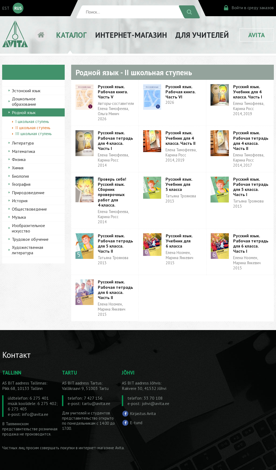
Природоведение (28, 192)
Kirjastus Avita (143, 413)
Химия (17, 167)
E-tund (136, 422)
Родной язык (24, 112)
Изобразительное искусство (28, 228)
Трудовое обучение (30, 239)
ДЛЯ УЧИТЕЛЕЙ (202, 35)
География (21, 184)
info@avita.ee (35, 414)
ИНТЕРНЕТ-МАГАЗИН (131, 35)
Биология (20, 176)
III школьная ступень (33, 133)
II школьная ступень (32, 127)
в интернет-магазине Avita (100, 447)
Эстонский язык (26, 90)
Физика (19, 159)
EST (5, 8)
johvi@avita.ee (155, 403)
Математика (23, 151)
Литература (23, 143)
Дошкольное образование (24, 101)
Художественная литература (27, 250)
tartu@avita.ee (96, 403)
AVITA (256, 35)
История (19, 200)
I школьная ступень (32, 121)
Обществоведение (29, 209)
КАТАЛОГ (71, 35)
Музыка (19, 217)
